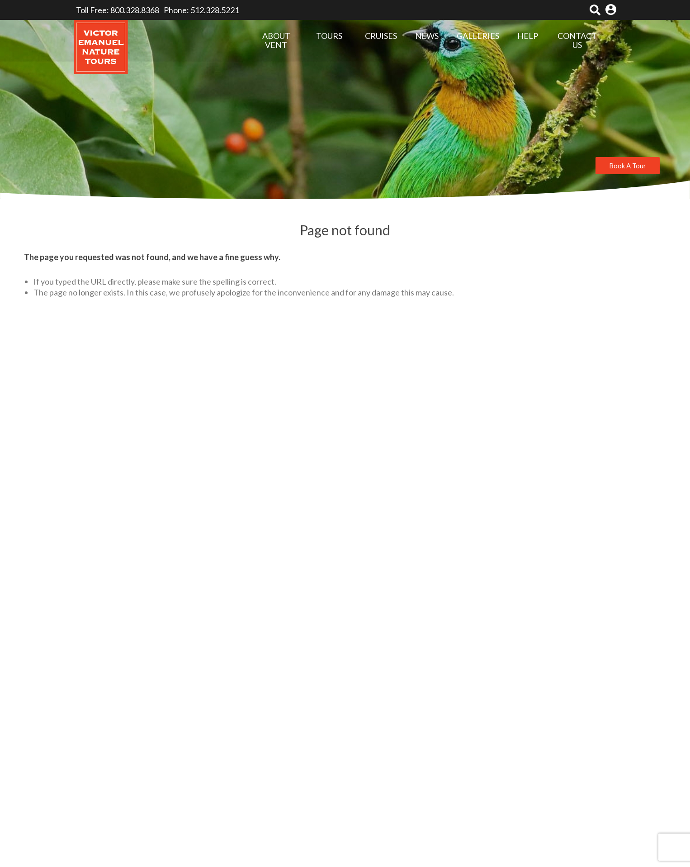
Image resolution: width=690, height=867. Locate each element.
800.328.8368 (134, 10)
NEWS (427, 36)
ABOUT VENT (276, 40)
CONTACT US (577, 40)
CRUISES (381, 35)
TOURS (329, 36)
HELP (527, 36)
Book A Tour (627, 166)
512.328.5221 (214, 10)
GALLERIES (478, 36)
